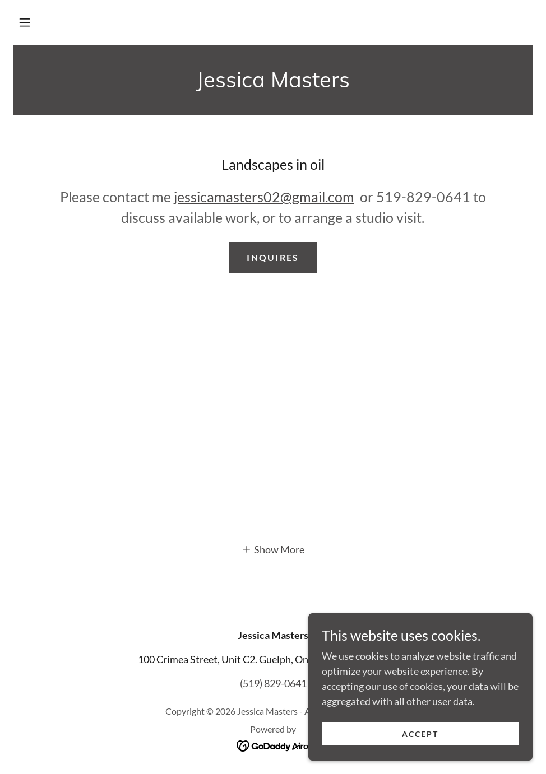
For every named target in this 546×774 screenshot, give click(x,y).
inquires (273, 257)
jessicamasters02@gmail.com (264, 196)
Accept (420, 734)
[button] (24, 22)
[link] (273, 83)
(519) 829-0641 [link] (273, 683)
